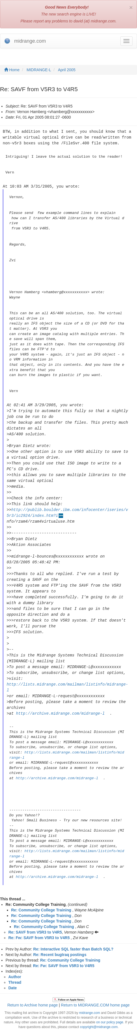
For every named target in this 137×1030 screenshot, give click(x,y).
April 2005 (67, 70)
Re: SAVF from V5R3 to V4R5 (35, 916)
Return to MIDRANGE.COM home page (95, 989)
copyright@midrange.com (99, 1011)
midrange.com (89, 997)
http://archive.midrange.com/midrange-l (60, 697)
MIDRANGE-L (39, 70)
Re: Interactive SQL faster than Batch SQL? (73, 933)
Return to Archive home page (32, 989)
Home (11, 70)
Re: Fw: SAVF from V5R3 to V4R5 (39, 921)
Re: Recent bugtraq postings (59, 938)
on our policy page (109, 1006)
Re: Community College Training (41, 894)
